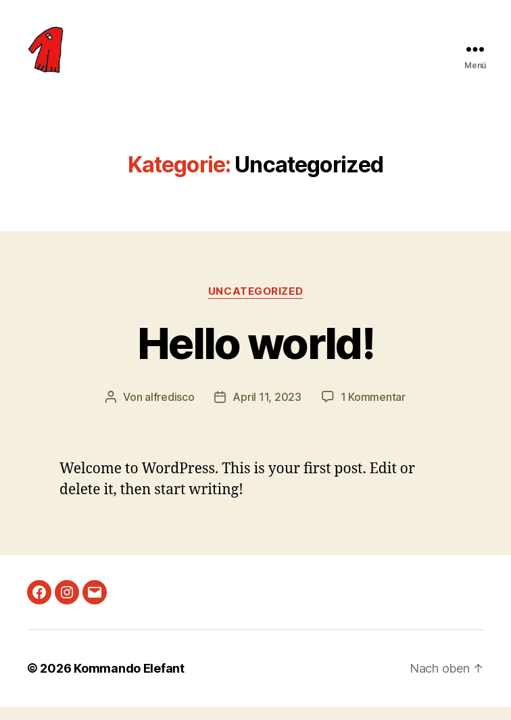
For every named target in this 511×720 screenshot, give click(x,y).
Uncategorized (255, 305)
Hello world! (255, 357)
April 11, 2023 (267, 410)
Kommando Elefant (129, 682)
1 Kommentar (373, 410)
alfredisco (169, 410)
